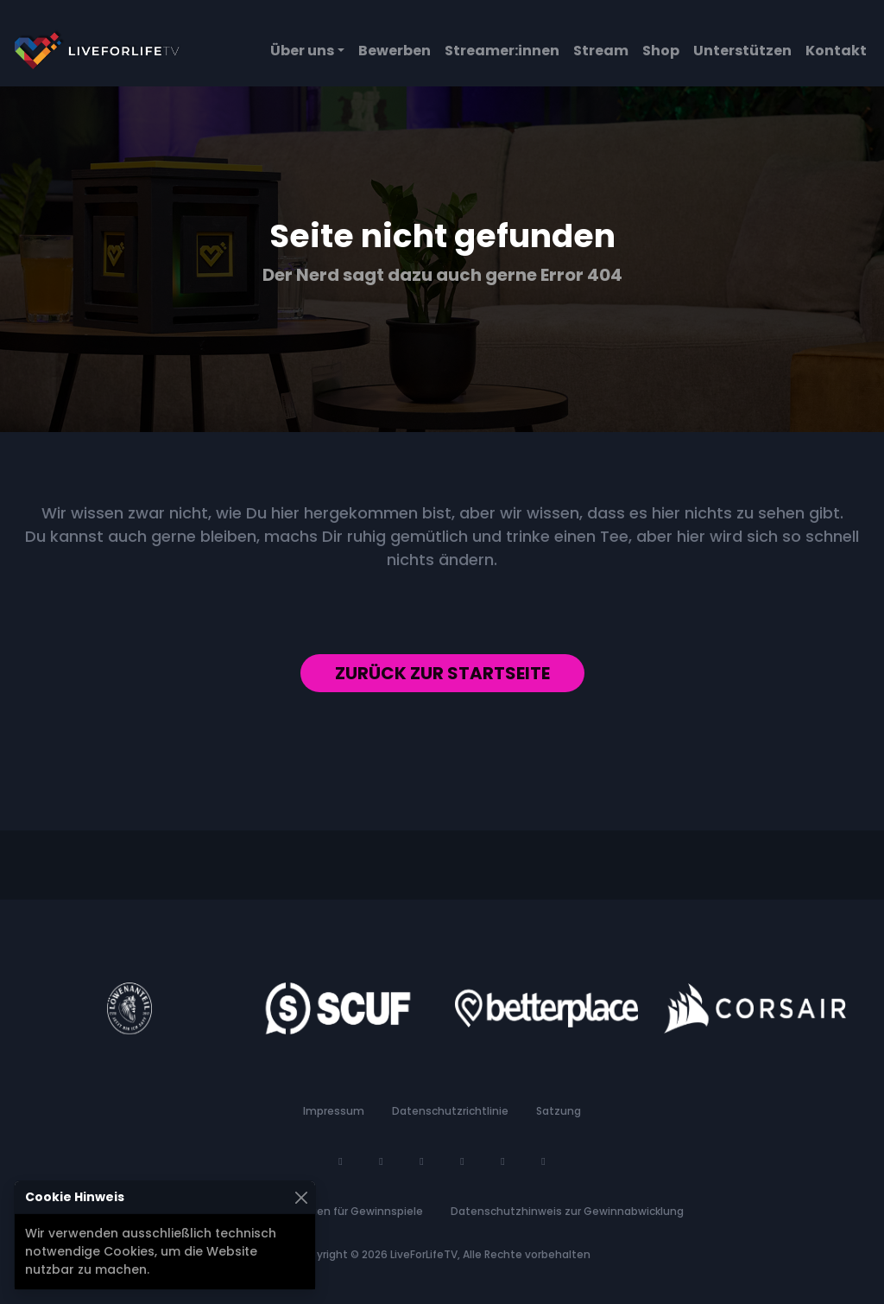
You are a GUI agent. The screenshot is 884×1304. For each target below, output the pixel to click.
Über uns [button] (302, 50)
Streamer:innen (502, 50)
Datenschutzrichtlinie (450, 1111)
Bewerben (394, 50)
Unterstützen (742, 50)
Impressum (333, 1111)
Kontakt (836, 50)
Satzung (558, 1111)
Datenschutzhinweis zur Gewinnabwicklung (567, 1211)
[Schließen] (301, 1197)
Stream (600, 50)
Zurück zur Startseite (442, 673)
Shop (660, 50)
